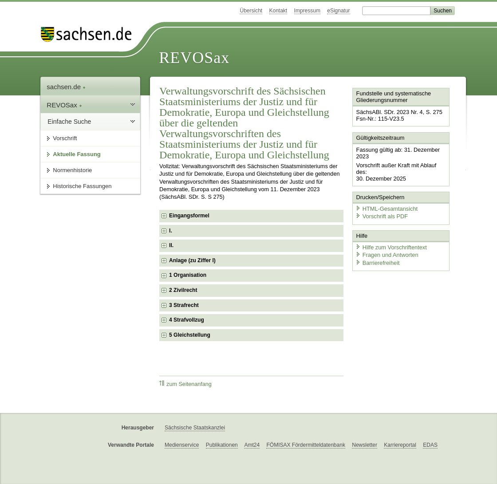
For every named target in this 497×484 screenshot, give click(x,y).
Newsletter (364, 445)
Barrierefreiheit (377, 263)
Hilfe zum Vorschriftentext (391, 247)
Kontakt (278, 11)
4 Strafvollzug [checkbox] (186, 320)
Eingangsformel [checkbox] (189, 215)
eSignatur (338, 11)
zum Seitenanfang (185, 384)
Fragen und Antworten (386, 255)
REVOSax (194, 58)
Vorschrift (65, 138)
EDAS (430, 445)
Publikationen (222, 445)
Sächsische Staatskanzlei (195, 428)
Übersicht (251, 11)
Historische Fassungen (82, 186)
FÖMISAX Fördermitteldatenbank (305, 445)
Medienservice (182, 445)
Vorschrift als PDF (381, 216)
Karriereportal (400, 445)
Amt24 (252, 445)
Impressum (307, 11)
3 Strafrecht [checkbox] (184, 305)
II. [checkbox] (171, 245)
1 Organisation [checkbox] (187, 275)
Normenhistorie (72, 170)
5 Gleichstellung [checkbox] (189, 335)
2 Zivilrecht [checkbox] (183, 290)
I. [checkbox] (170, 231)
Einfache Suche (69, 121)
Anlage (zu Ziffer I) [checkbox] (192, 260)
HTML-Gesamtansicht (386, 208)
